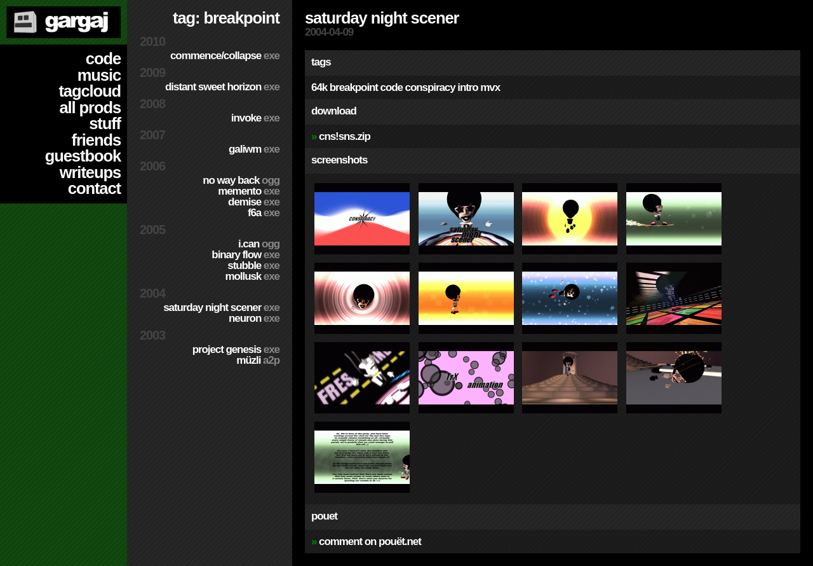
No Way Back (241, 180)
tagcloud (89, 91)
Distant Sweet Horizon (222, 87)
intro (467, 87)
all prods (90, 107)
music (99, 75)
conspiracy (430, 87)
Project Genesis (235, 349)
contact (94, 188)
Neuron (254, 318)
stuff (105, 123)
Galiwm (254, 149)
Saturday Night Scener (221, 307)
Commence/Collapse (224, 56)
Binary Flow (245, 255)
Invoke (255, 118)
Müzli (257, 360)
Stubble (253, 265)
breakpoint (354, 87)
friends (96, 140)
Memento (248, 191)
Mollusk (252, 276)
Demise (253, 202)
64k (319, 87)
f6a (263, 213)
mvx (490, 87)
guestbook (83, 156)
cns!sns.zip (344, 136)
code (103, 58)
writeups (90, 172)
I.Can (258, 244)
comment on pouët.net (370, 541)
